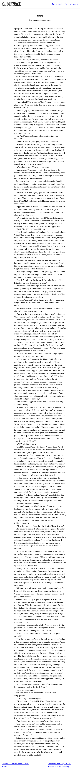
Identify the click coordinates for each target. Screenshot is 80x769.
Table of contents (71, 4)
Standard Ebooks (11, 4)
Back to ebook (57, 4)
